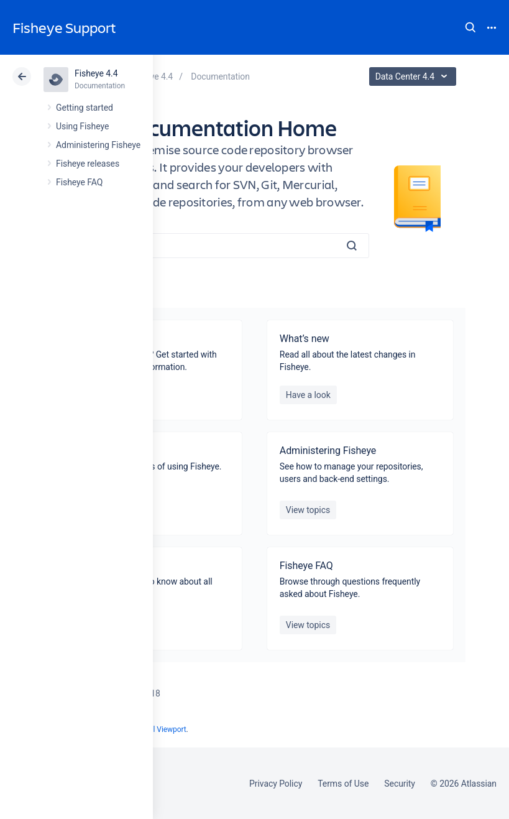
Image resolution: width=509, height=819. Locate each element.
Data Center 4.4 (414, 76)
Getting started (84, 108)
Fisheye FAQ (79, 182)
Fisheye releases (87, 164)
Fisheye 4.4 (96, 73)
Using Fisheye (82, 126)
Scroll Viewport (161, 729)
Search (470, 27)
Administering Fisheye (98, 145)
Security (399, 784)
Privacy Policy (275, 784)
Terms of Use (343, 784)
